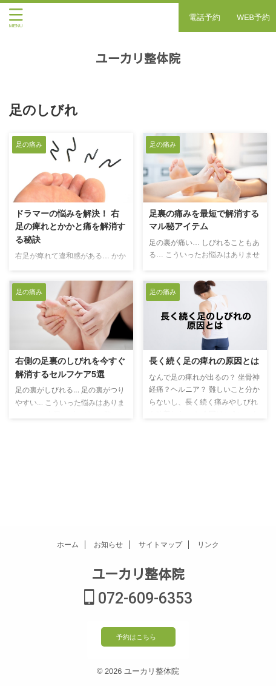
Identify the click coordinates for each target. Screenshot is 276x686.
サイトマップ (160, 544)
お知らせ (108, 544)
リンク (208, 544)
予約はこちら (136, 637)
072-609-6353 (138, 598)
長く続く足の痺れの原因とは (204, 361)
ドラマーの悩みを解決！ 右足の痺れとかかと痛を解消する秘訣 (70, 226)
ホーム (68, 544)
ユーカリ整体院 (138, 58)
